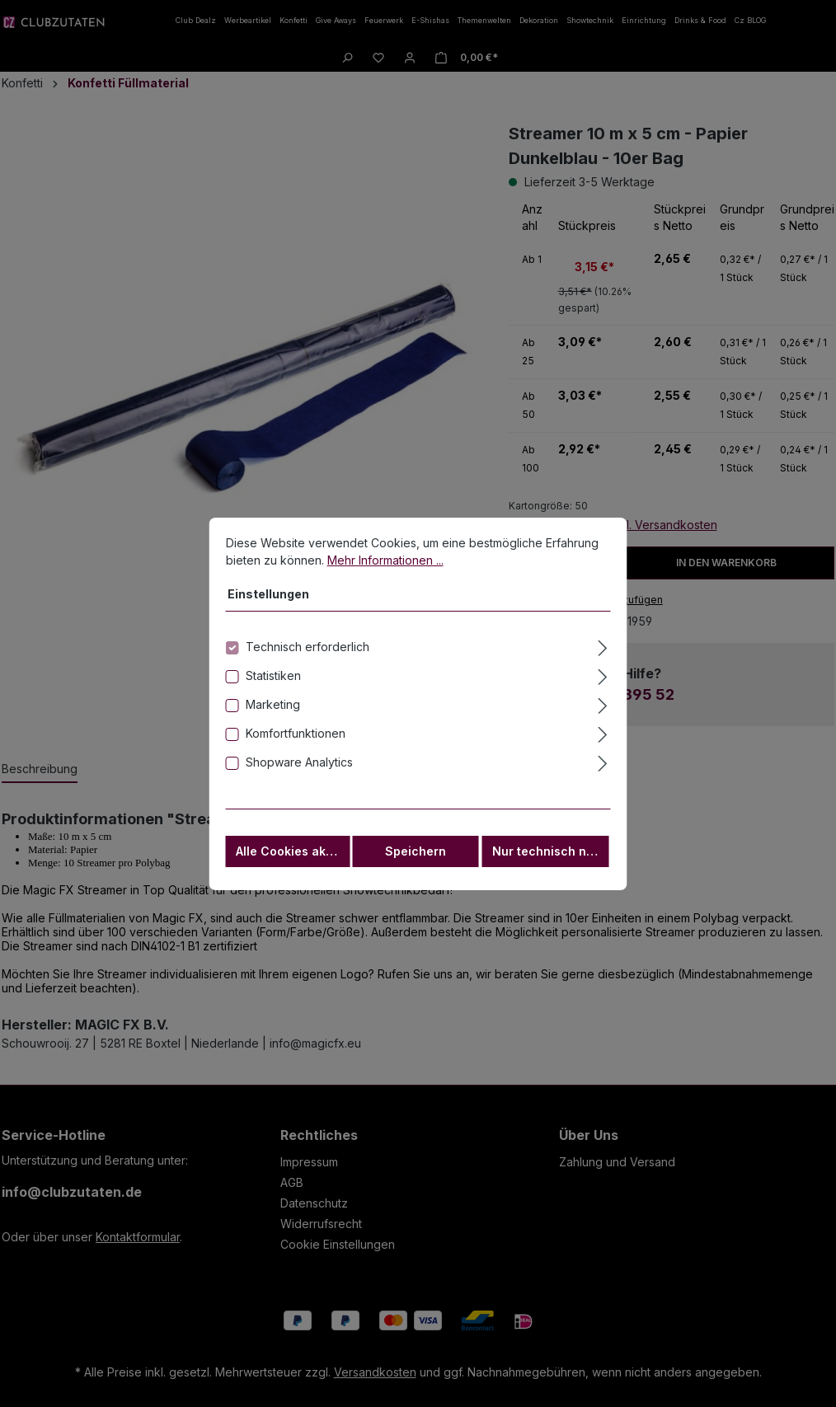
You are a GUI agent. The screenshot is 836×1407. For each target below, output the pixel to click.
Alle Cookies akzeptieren (293, 857)
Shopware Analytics (299, 768)
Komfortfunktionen (295, 739)
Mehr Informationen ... (385, 566)
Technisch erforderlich (307, 652)
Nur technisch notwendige (550, 857)
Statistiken (273, 681)
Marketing (273, 710)
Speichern (415, 857)
